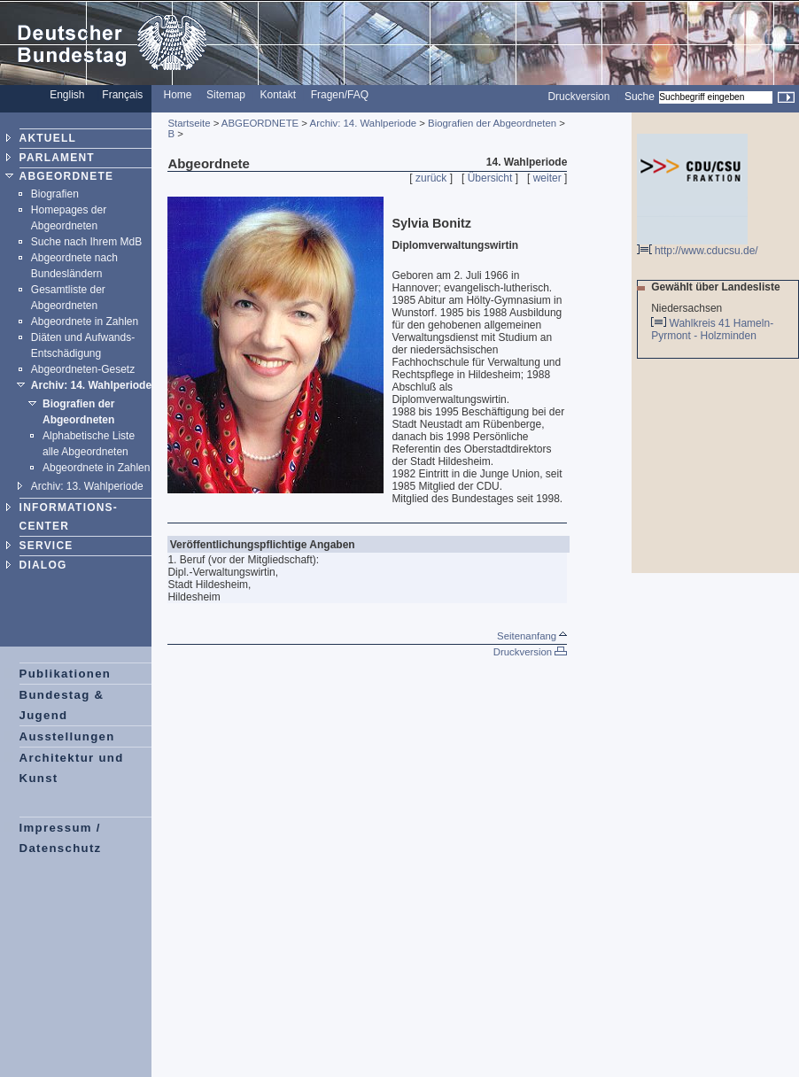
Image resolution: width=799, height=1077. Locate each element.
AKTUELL (47, 138)
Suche (639, 96)
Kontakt (278, 95)
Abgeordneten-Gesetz (83, 369)
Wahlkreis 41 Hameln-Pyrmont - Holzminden (712, 329)
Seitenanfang (532, 636)
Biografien (55, 194)
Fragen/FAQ (339, 95)
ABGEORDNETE (66, 176)
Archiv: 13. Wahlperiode (87, 486)
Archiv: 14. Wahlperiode (91, 385)
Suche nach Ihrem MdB (86, 242)
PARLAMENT (57, 157)
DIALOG (43, 565)
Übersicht (490, 178)
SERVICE (46, 545)
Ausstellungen (67, 736)
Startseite (188, 123)
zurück (430, 178)
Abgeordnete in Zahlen (84, 321)
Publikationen (65, 673)
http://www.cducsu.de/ (697, 246)
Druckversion (578, 96)
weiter (547, 178)
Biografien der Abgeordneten (492, 123)
